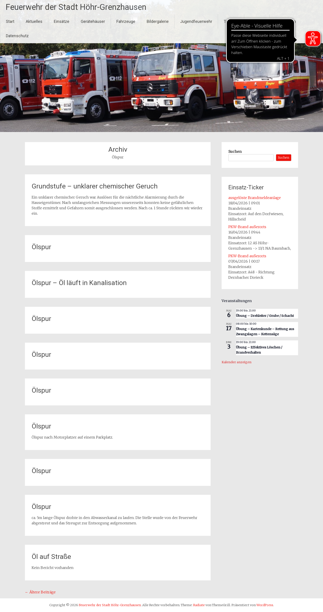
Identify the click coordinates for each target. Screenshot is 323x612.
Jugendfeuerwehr (196, 21)
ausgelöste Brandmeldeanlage (254, 197)
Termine (231, 21)
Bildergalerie (158, 21)
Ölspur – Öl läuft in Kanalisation (79, 283)
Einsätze (61, 21)
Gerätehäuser (93, 21)
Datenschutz (17, 35)
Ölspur (41, 247)
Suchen (235, 151)
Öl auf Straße (51, 556)
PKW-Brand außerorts (247, 227)
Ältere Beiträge (40, 592)
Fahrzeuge (125, 21)
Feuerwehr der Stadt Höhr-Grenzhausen (76, 7)
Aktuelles (34, 21)
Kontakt (257, 21)
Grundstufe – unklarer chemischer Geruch (95, 186)
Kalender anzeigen (236, 362)
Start (10, 21)
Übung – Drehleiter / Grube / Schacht (265, 316)
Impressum (285, 21)
